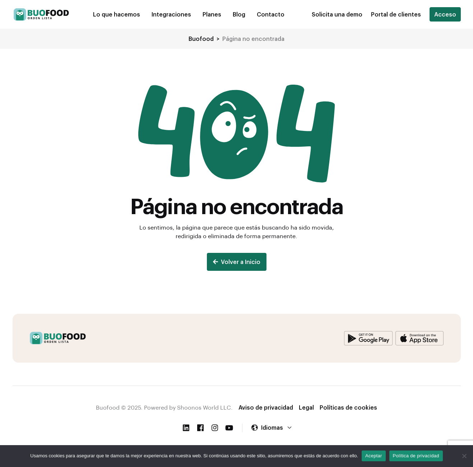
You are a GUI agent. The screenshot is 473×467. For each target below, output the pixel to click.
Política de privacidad (416, 455)
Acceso (445, 14)
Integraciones (171, 14)
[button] (337, 14)
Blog (239, 14)
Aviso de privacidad (265, 407)
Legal (306, 407)
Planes (212, 14)
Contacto (270, 14)
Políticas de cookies (348, 407)
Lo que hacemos (116, 14)
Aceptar (373, 455)
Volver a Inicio (236, 261)
